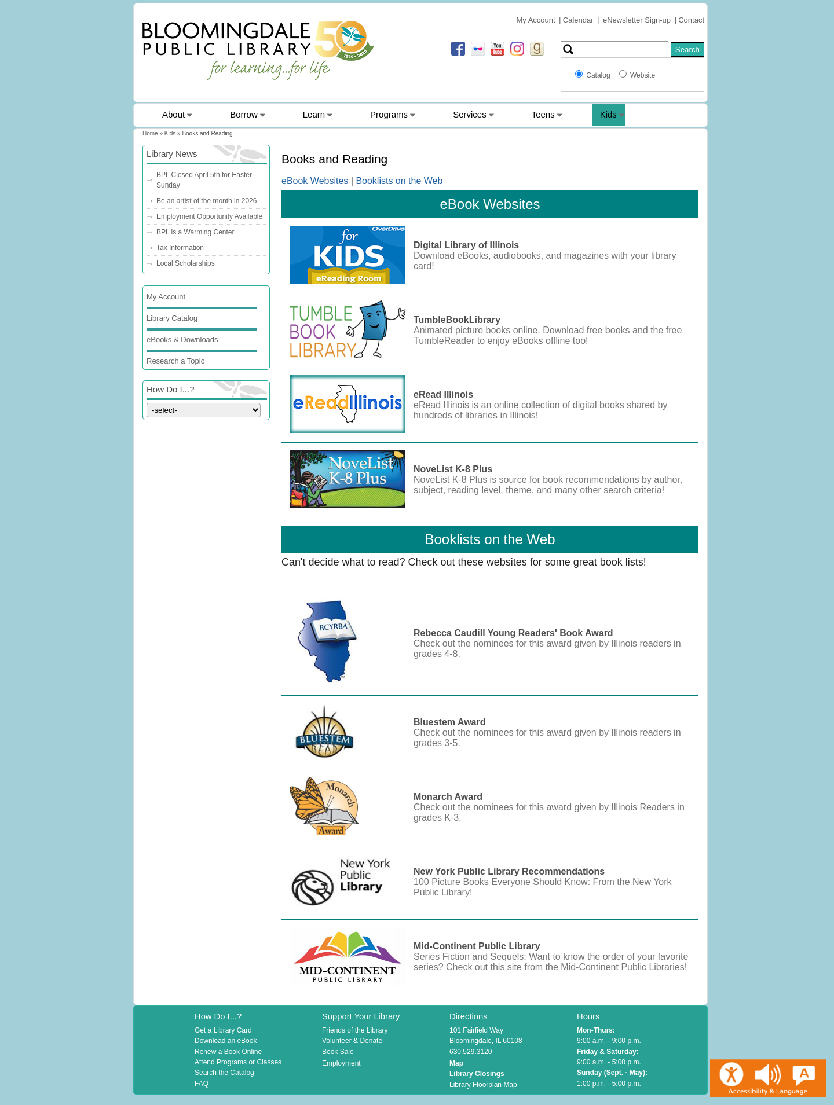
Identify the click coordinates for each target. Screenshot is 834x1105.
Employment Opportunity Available (209, 216)
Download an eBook (226, 1041)
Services (470, 114)
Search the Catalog (224, 1073)
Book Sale (338, 1052)
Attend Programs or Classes (238, 1062)
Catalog (600, 75)
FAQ (202, 1084)
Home (150, 133)
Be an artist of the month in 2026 (206, 201)
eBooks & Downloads (182, 339)
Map (456, 1063)
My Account (535, 20)
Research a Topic (175, 361)
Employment (341, 1063)
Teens (543, 114)
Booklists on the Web (399, 181)
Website (642, 75)
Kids (608, 114)
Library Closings (476, 1074)
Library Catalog (172, 318)
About (173, 114)
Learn (314, 114)
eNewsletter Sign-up (637, 20)
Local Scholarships (185, 263)
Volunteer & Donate (352, 1041)
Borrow (244, 114)
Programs (389, 114)
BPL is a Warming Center (195, 232)
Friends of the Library (354, 1030)
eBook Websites (316, 181)
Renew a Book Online (228, 1052)
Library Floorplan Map (483, 1085)
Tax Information (180, 248)
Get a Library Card (223, 1030)
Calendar (578, 20)
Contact (691, 20)
